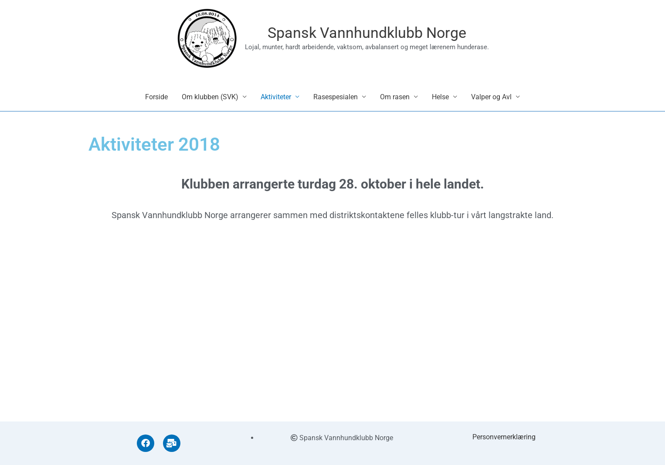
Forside (156, 100)
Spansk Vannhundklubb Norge (368, 35)
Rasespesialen (335, 100)
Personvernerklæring (504, 437)
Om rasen (395, 100)
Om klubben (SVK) (210, 100)
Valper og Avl (491, 100)
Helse (440, 100)
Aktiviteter (276, 100)
